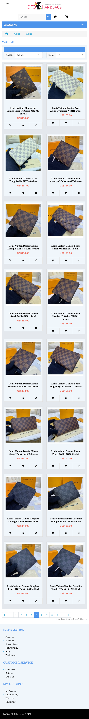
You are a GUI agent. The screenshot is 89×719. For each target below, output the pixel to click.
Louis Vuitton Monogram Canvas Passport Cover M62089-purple (23, 111)
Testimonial (11, 655)
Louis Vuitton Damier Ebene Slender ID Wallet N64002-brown (65, 316)
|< (5, 615)
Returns (9, 673)
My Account (11, 691)
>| (68, 615)
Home (6, 3)
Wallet (17, 34)
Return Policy (12, 648)
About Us (10, 637)
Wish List (10, 698)
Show (51, 55)
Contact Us (11, 669)
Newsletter (10, 702)
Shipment (10, 640)
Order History (12, 694)
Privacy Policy (12, 644)
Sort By (9, 55)
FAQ (8, 651)
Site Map (10, 677)
